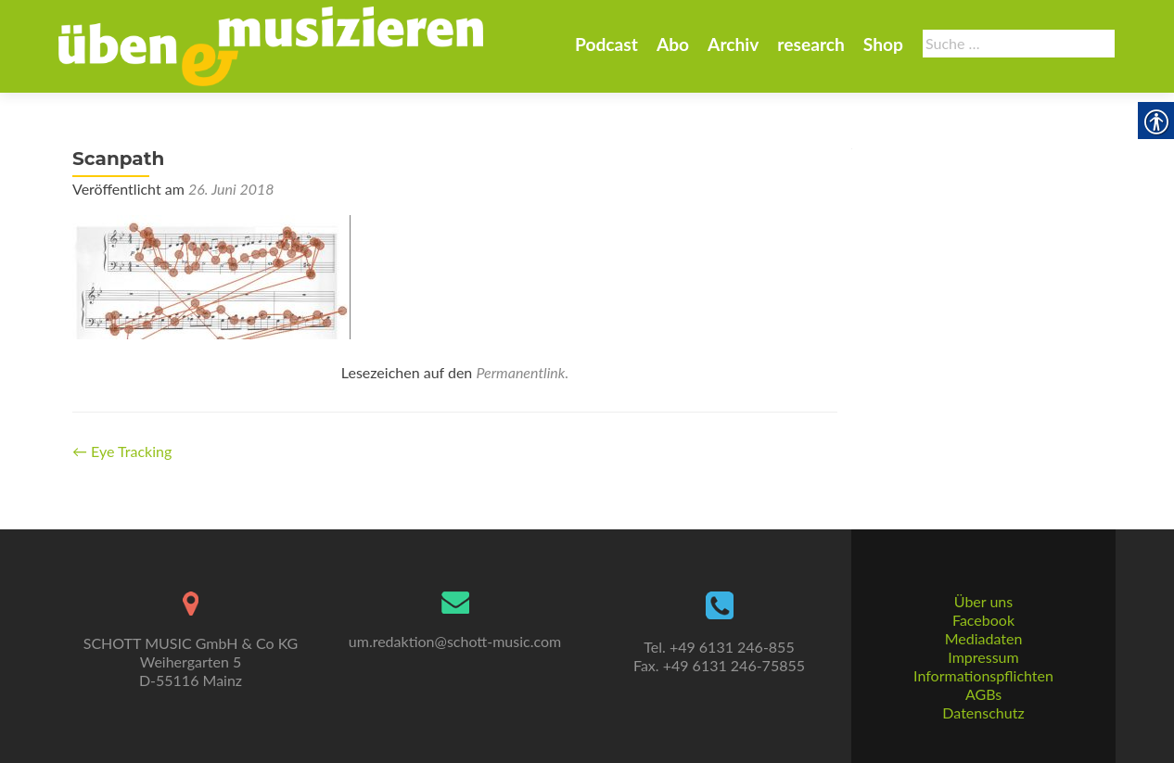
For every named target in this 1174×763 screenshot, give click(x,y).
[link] (270, 44)
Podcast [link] (606, 44)
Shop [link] (883, 44)
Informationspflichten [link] (983, 675)
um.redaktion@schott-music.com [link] (455, 641)
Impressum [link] (983, 657)
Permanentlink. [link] (522, 372)
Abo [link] (673, 44)
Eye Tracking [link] (122, 451)
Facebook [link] (983, 620)
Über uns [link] (983, 601)
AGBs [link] (983, 694)
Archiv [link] (733, 44)
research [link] (811, 44)
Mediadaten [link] (984, 638)
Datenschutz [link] (983, 712)
